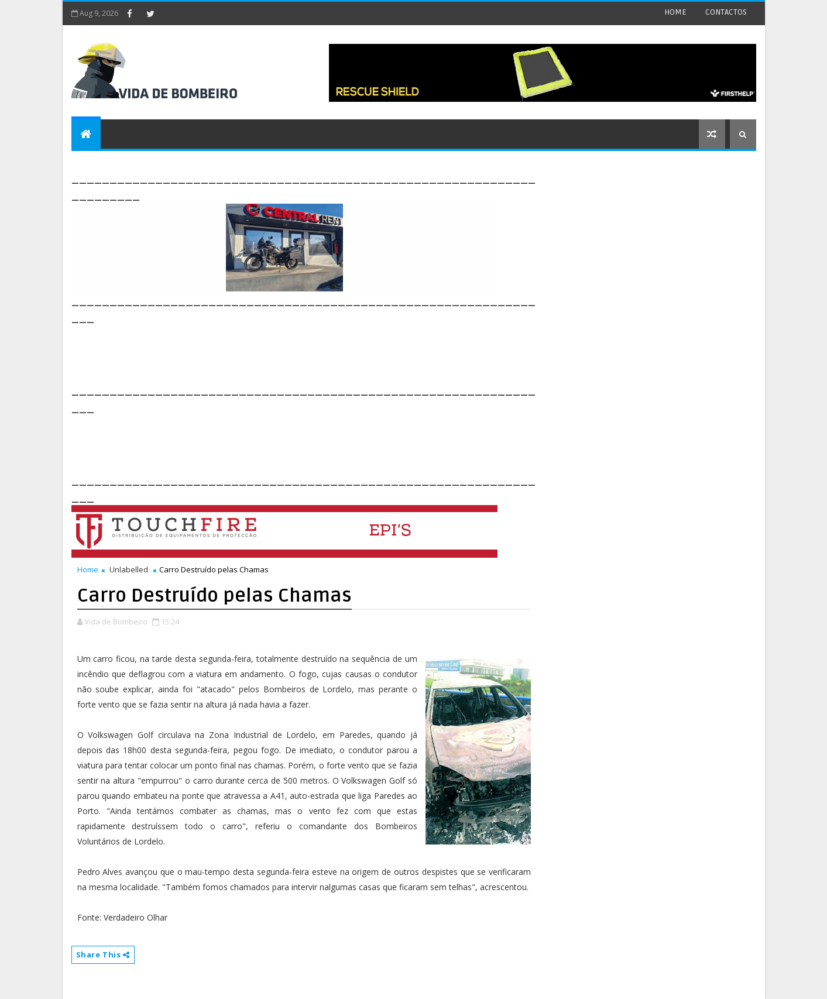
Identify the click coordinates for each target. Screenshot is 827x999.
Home (87, 569)
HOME (675, 12)
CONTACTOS (726, 12)
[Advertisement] (284, 352)
